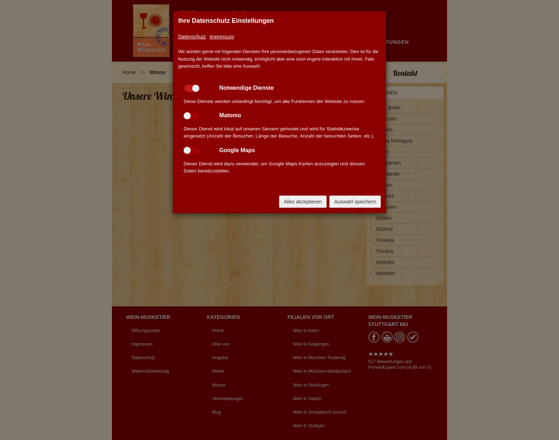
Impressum (222, 37)
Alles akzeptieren (303, 202)
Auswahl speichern (355, 202)
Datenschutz (192, 37)
